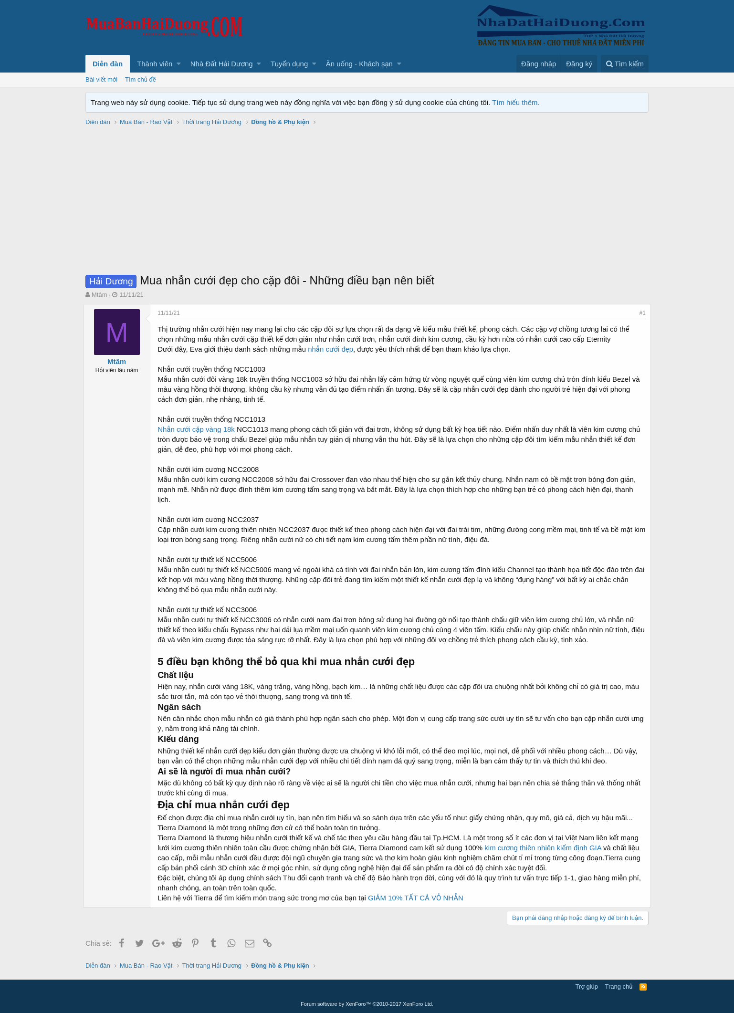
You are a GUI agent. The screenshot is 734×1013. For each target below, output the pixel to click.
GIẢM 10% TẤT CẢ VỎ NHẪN (418, 898)
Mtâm (99, 294)
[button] (178, 64)
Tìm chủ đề (140, 79)
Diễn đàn (108, 64)
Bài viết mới (101, 79)
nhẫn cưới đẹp (332, 349)
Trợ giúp (587, 986)
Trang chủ (619, 986)
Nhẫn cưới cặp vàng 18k (198, 429)
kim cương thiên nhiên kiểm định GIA (544, 848)
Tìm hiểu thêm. (516, 102)
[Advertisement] (367, 201)
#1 (640, 313)
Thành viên (154, 64)
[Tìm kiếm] (625, 64)
